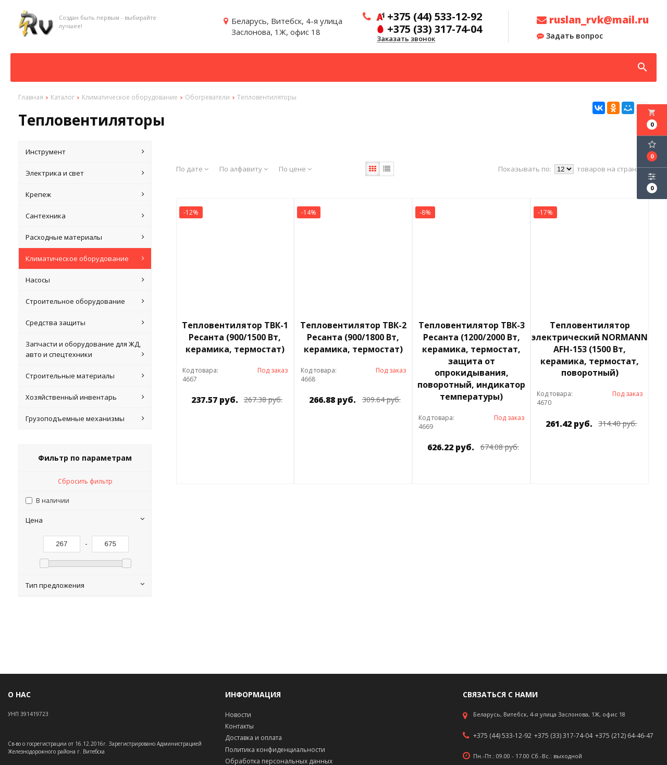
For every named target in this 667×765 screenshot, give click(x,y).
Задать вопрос (570, 36)
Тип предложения (85, 585)
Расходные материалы (85, 237)
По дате (192, 169)
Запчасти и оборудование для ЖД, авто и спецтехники (85, 349)
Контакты (239, 726)
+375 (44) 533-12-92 (502, 736)
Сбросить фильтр (85, 481)
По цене (295, 169)
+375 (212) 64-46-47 (624, 736)
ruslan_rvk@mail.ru (593, 20)
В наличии (52, 500)
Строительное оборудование (85, 301)
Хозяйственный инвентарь (85, 397)
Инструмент (85, 151)
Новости (238, 714)
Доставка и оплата (253, 737)
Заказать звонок (406, 39)
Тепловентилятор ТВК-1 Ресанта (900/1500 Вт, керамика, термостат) (235, 337)
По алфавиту (243, 169)
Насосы (85, 280)
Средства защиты (85, 322)
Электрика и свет (85, 173)
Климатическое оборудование (85, 258)
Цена (85, 520)
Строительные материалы (85, 376)
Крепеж (85, 194)
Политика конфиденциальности (275, 749)
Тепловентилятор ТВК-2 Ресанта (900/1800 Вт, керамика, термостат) (353, 337)
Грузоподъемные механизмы (85, 418)
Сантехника (85, 216)
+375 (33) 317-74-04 (563, 736)
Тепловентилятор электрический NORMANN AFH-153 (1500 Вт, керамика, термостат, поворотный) (590, 348)
